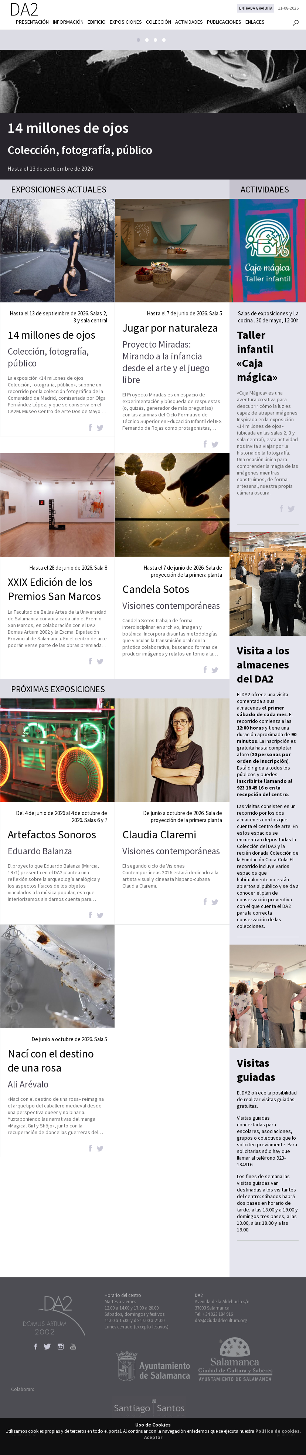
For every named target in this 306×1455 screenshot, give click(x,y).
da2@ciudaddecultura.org (221, 1320)
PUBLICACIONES (224, 22)
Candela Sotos (155, 589)
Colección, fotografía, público (79, 150)
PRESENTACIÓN (32, 22)
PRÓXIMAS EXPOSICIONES (58, 689)
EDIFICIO (97, 22)
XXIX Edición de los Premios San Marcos (54, 589)
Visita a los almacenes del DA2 (263, 664)
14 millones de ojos (68, 127)
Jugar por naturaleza (170, 328)
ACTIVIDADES (189, 22)
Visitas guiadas (256, 1070)
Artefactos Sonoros (52, 834)
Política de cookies (277, 1431)
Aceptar (153, 1437)
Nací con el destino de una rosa (51, 1060)
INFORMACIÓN (68, 22)
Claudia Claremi (159, 834)
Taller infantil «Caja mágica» (257, 356)
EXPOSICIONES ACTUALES (58, 189)
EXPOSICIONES (126, 22)
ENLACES (255, 22)
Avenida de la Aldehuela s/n (222, 1301)
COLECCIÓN (158, 22)
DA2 (199, 1295)
